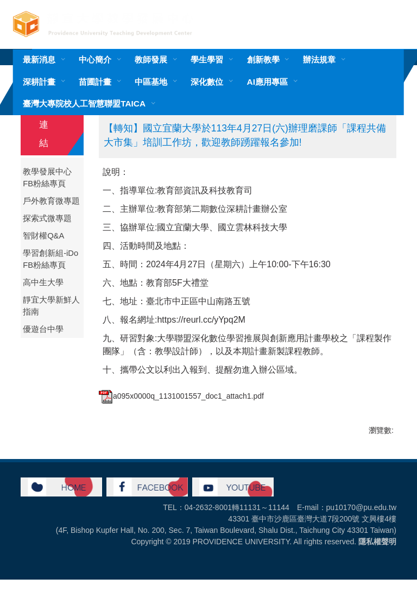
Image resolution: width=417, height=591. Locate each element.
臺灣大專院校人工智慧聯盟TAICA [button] (84, 103)
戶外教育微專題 (51, 201)
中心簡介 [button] (95, 59)
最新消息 (39, 59)
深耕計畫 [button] (39, 81)
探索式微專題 (47, 218)
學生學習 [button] (207, 59)
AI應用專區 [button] (267, 81)
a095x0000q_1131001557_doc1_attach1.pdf (181, 396)
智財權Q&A (43, 235)
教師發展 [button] (151, 59)
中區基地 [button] (151, 81)
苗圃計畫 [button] (95, 81)
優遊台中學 (43, 329)
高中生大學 (43, 282)
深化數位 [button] (207, 81)
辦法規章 (319, 59)
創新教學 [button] (263, 59)
